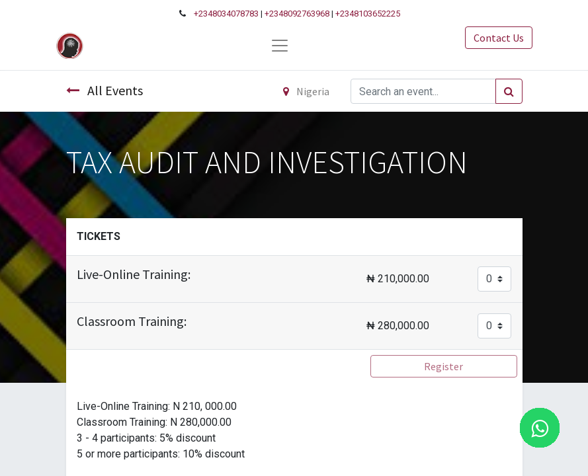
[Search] (509, 91)
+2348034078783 (226, 14)
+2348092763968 (297, 14)
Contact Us (499, 37)
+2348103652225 (367, 14)
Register (443, 366)
